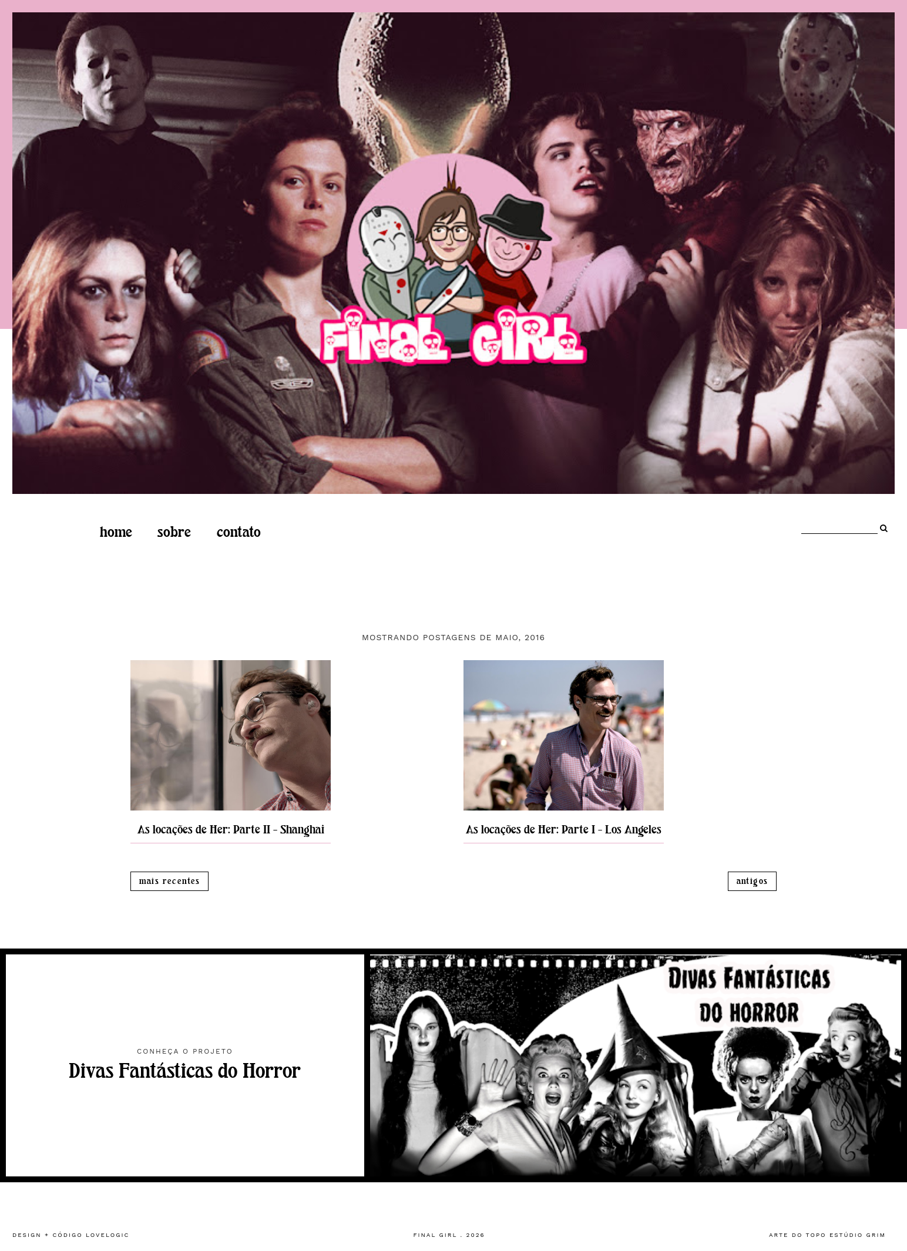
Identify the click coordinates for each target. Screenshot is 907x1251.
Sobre (174, 532)
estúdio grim (857, 1235)
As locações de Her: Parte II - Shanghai (230, 829)
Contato (239, 532)
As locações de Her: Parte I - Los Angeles (563, 829)
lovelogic (107, 1235)
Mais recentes (169, 881)
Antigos (752, 881)
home (116, 532)
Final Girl (435, 1235)
